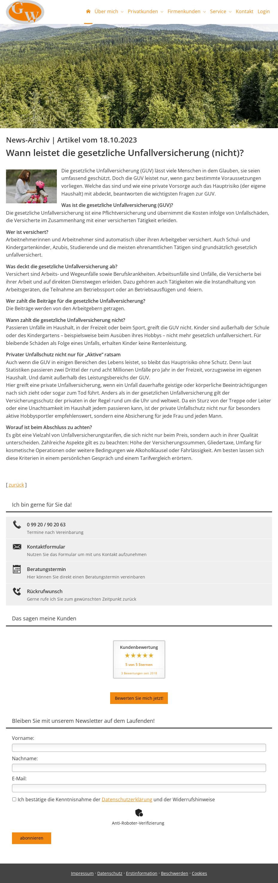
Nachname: (25, 758)
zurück (16, 485)
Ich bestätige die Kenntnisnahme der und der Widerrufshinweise (113, 799)
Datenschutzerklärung (127, 799)
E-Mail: (19, 779)
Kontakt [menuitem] (244, 11)
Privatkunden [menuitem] (143, 11)
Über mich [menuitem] (106, 11)
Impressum (82, 873)
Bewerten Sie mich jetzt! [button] (139, 698)
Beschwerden (174, 873)
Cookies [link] (199, 873)
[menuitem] (88, 12)
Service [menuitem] (218, 11)
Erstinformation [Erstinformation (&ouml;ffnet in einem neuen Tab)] (141, 873)
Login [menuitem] (264, 11)
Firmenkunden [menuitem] (184, 11)
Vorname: (23, 738)
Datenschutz (109, 873)
